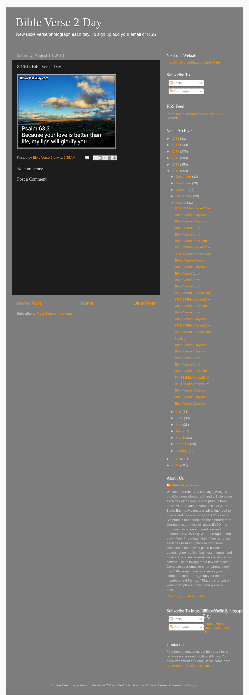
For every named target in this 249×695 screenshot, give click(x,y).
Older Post (144, 303)
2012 (176, 459)
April (179, 431)
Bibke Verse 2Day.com (192, 260)
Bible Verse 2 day (185, 485)
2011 (176, 465)
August (181, 202)
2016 (176, 151)
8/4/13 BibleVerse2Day (192, 377)
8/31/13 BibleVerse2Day (193, 208)
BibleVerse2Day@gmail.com (188, 666)
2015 (176, 158)
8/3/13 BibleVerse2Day (192, 384)
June (180, 418)
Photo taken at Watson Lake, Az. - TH (194, 114)
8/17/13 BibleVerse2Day (193, 299)
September (184, 196)
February (183, 444)
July (179, 411)
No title (180, 338)
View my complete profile (185, 596)
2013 (176, 171)
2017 (176, 145)
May (179, 424)
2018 (176, 138)
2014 (176, 164)
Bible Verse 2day (187, 228)
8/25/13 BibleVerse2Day (193, 247)
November (184, 183)
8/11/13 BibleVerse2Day (193, 325)
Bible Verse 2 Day (59, 22)
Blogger (193, 685)
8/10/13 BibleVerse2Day (193, 332)
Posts (176, 83)
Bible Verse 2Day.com (191, 215)
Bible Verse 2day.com (191, 241)
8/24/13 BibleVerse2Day (193, 254)
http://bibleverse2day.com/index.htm (193, 62)
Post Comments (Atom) (54, 313)
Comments (180, 91)
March (181, 437)
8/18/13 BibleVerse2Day (193, 293)
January (182, 451)
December (184, 176)
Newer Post (29, 303)
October (182, 190)
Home (87, 303)
